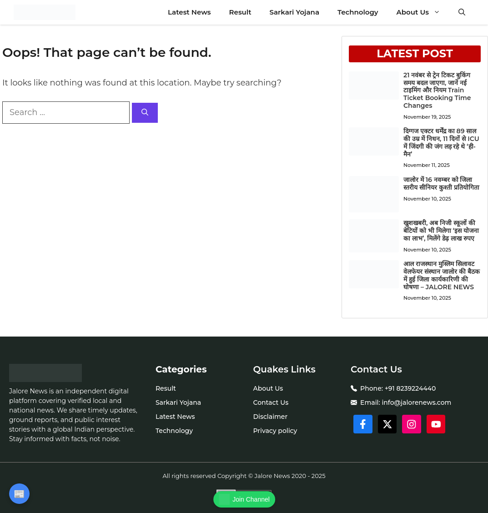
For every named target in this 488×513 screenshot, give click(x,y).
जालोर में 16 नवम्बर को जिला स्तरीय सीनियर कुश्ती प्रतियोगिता (441, 183)
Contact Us (270, 402)
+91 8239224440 (410, 388)
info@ (391, 402)
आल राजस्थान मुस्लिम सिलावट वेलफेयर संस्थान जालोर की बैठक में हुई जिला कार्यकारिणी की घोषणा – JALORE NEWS (441, 275)
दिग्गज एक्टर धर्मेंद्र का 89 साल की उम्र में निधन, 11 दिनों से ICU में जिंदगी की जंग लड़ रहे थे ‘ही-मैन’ (441, 142)
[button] (461, 12)
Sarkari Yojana (294, 12)
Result (240, 12)
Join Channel (244, 499)
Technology (357, 12)
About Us (423, 12)
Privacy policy (275, 431)
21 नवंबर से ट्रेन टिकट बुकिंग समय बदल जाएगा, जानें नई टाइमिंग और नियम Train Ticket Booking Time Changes (437, 90)
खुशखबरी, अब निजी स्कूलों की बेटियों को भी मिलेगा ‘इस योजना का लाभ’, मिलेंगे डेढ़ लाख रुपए (441, 230)
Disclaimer (270, 416)
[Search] (145, 113)
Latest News (189, 12)
